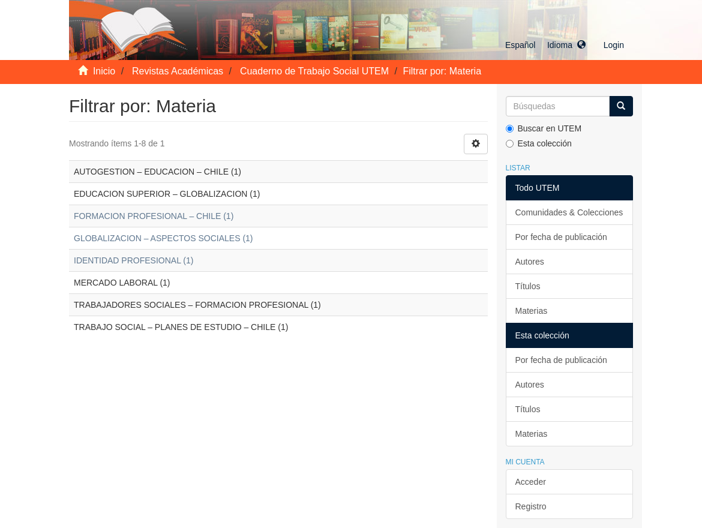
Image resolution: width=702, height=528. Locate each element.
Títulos (528, 286)
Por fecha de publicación (561, 237)
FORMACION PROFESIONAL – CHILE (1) (153, 216)
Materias (531, 311)
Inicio (104, 71)
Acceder (530, 482)
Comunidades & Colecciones (569, 212)
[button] (545, 45)
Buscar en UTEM (544, 128)
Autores (529, 261)
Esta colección (539, 143)
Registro (531, 506)
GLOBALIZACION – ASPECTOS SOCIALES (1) (163, 238)
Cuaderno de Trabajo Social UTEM (314, 71)
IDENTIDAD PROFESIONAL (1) (133, 260)
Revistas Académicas (177, 71)
